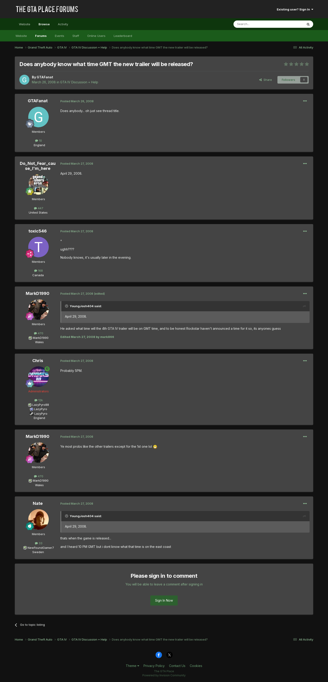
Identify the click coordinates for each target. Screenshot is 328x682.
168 (38, 270)
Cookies (196, 666)
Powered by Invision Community (164, 675)
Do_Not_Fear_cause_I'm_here (38, 166)
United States (38, 212)
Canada (38, 275)
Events (59, 36)
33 (38, 543)
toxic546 (37, 231)
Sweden (38, 552)
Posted (77, 101)
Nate (38, 503)
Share (265, 80)
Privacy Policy (154, 666)
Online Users (96, 36)
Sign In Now (164, 600)
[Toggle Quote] (67, 306)
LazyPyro (40, 409)
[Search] (256, 24)
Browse (44, 26)
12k (38, 400)
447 (38, 208)
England (38, 145)
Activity (63, 24)
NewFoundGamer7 (41, 547)
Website (24, 24)
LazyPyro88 (40, 404)
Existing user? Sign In (295, 9)
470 (38, 333)
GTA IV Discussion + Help (79, 82)
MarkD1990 (37, 293)
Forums (41, 36)
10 (38, 140)
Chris (37, 360)
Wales (38, 342)
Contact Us (177, 666)
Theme (132, 666)
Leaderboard (123, 36)
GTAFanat (45, 77)
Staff (75, 36)
